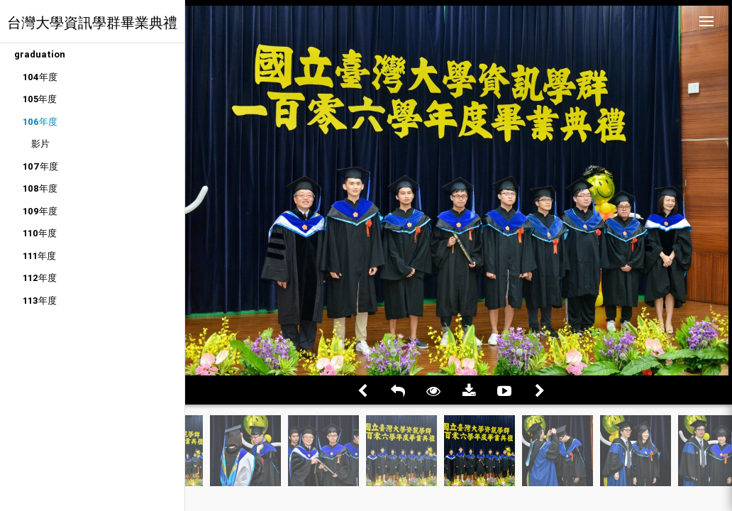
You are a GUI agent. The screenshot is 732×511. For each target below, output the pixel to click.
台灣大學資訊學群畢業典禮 (92, 22)
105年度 (40, 99)
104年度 (40, 77)
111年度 (39, 256)
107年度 (40, 166)
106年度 (40, 122)
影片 (40, 144)
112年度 (40, 278)
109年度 (40, 211)
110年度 (40, 233)
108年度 (40, 188)
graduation (39, 54)
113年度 (40, 301)
